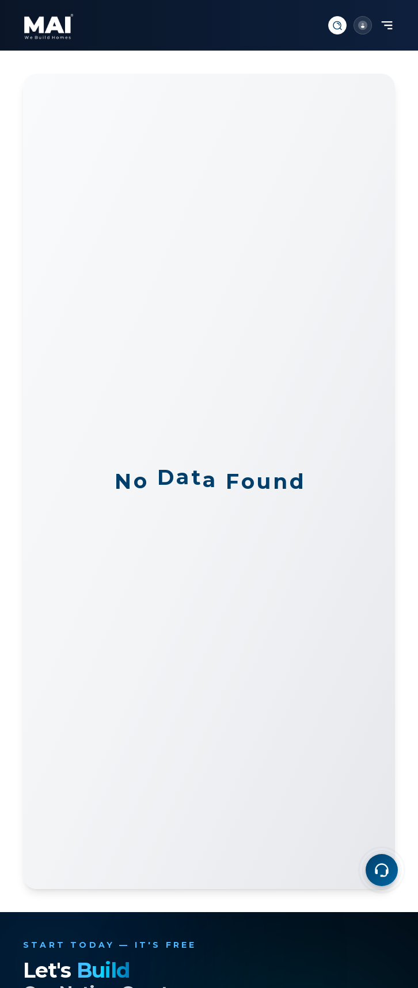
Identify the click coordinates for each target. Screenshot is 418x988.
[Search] (337, 25)
